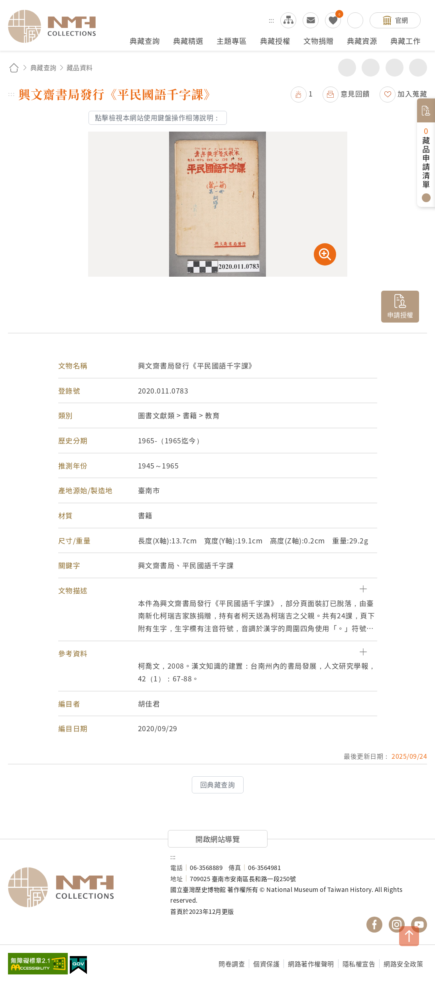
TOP (409, 936)
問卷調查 (231, 963)
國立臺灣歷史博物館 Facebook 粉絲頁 (374, 925)
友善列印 (371, 68)
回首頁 (14, 68)
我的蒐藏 (333, 20)
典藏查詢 (43, 67)
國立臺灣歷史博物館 (81, 887)
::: (271, 20)
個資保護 (266, 963)
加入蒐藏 (412, 93)
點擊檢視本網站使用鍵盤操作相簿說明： (157, 117)
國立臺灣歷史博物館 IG (397, 925)
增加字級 (395, 68)
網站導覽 (288, 20)
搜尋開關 (355, 20)
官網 (401, 20)
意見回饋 (355, 93)
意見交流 (311, 20)
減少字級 (418, 68)
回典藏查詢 (217, 784)
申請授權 (400, 314)
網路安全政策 (403, 963)
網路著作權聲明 (311, 963)
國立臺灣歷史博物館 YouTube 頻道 (419, 925)
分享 (347, 68)
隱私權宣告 (359, 963)
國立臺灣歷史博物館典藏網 (56, 26)
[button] (217, 590)
